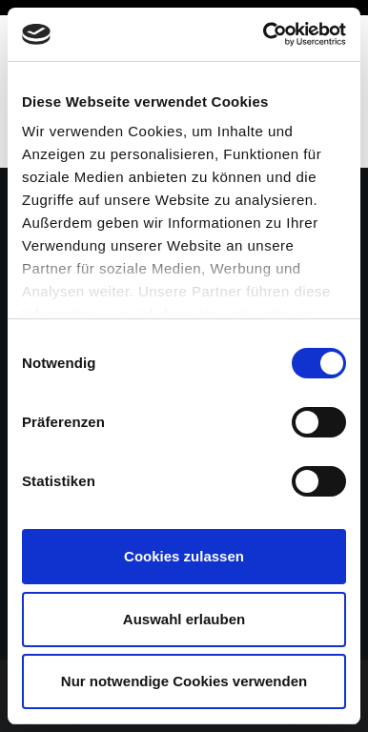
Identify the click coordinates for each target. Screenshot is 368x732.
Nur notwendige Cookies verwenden (184, 681)
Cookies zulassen (184, 556)
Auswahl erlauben (184, 619)
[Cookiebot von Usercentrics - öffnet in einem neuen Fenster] (264, 34)
